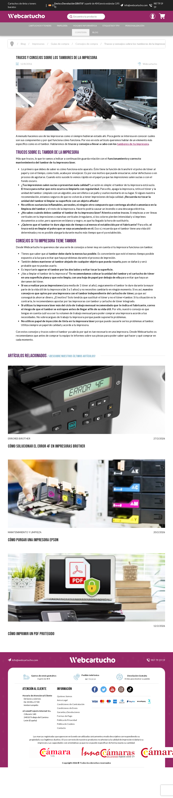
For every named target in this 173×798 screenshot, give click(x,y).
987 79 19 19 (158, 660)
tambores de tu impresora (133, 143)
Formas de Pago (64, 716)
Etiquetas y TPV (111, 25)
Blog (95, 32)
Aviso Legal (62, 700)
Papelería (62, 25)
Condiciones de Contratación (70, 704)
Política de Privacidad (67, 720)
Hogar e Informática (85, 25)
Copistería (81, 32)
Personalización (134, 25)
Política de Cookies (66, 724)
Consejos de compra (87, 43)
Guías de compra (60, 43)
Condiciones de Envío (67, 708)
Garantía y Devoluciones (68, 712)
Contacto (61, 728)
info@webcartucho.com (25, 660)
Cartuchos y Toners (40, 25)
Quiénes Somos (64, 696)
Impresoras (38, 43)
